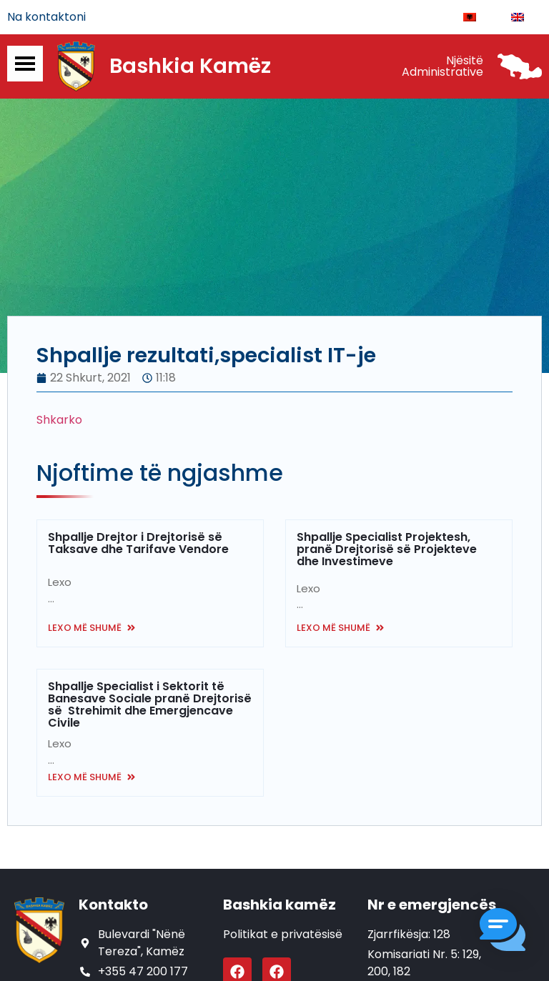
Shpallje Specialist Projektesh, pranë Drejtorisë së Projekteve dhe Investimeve (387, 549)
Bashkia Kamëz (190, 66)
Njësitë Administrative (442, 66)
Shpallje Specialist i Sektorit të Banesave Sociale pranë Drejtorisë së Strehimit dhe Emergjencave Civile (150, 705)
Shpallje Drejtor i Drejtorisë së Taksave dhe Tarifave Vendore (138, 543)
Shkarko (59, 420)
